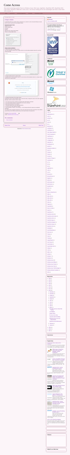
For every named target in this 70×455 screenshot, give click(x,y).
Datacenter (49, 142)
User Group (16, 114)
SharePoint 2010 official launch (55, 321)
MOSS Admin (50, 182)
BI (47, 124)
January (51, 325)
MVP (48, 190)
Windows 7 (49, 256)
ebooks (48, 146)
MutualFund (49, 186)
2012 (50, 287)
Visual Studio (49, 244)
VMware (48, 248)
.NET (48, 112)
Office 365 (49, 200)
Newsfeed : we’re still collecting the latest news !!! (58, 411)
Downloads (30, 13)
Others (48, 202)
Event (48, 150)
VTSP (48, 250)
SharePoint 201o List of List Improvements (54, 319)
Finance (48, 154)
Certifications (49, 130)
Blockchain (49, 126)
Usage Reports (50, 240)
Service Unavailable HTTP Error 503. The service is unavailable (58, 359)
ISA (48, 166)
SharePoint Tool (50, 226)
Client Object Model (51, 132)
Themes (48, 234)
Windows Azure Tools (51, 266)
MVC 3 (48, 188)
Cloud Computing (50, 134)
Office (48, 194)
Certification (49, 128)
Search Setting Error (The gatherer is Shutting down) (57, 394)
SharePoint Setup (50, 224)
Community (49, 138)
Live (48, 172)
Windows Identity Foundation (53, 270)
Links (48, 170)
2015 (50, 281)
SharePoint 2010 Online (52, 216)
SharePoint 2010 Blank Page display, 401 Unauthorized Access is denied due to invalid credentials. (58, 377)
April (51, 305)
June (51, 302)
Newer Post (7, 125)
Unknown (50, 19)
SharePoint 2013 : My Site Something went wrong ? (57, 368)
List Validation (52, 311)
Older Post (41, 125)
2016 (50, 280)
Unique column (52, 313)
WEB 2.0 (49, 252)
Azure (48, 122)
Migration (49, 178)
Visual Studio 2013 (51, 246)
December (52, 291)
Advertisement (50, 114)
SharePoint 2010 (11, 114)
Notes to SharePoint (51, 192)
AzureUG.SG (12, 13)
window (48, 254)
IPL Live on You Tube (53, 315)
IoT (48, 162)
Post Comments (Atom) (26, 128)
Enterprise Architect (51, 148)
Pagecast (49, 204)
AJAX (48, 116)
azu (48, 120)
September (52, 297)
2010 (50, 290)
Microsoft (49, 174)
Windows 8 (49, 258)
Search (48, 210)
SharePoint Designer (51, 222)
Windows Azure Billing (51, 262)
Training (48, 238)
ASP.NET (49, 118)
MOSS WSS (49, 184)
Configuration (49, 140)
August (51, 298)
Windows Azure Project (51, 264)
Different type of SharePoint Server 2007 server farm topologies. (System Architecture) (57, 351)
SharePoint (49, 212)
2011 (50, 288)
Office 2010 (49, 196)
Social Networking (50, 230)
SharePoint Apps (50, 220)
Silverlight (49, 228)
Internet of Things (50, 158)
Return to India (50, 208)
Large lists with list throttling (54, 316)
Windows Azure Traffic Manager (53, 268)
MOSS (48, 180)
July (50, 300)
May (51, 303)
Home (6, 13)
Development (49, 144)
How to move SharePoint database (54, 419)
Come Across (12, 5)
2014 (50, 283)
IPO (48, 164)
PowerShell (49, 206)
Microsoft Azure (50, 176)
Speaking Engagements (21, 13)
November (52, 293)
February (51, 323)
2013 (50, 285)
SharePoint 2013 (50, 218)
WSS (48, 272)
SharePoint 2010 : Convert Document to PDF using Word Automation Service (58, 402)
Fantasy (48, 152)
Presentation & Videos (39, 13)
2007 (50, 330)
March (51, 307)
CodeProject (49, 136)
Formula (48, 156)
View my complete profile (52, 21)
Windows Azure (50, 260)
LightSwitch (49, 168)
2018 (50, 278)
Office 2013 (49, 198)
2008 (50, 329)
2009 (50, 327)
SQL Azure (49, 232)
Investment (49, 160)
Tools (48, 236)
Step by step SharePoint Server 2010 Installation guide (58, 386)
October (51, 295)
